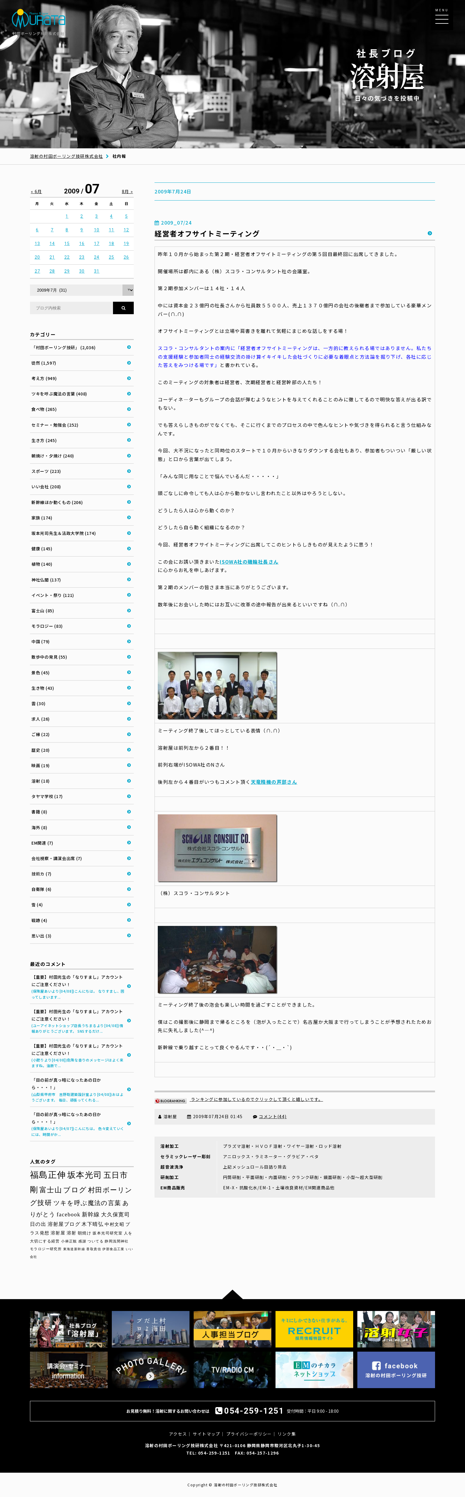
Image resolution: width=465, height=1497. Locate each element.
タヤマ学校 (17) (47, 796)
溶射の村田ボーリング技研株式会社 (66, 156)
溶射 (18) (40, 781)
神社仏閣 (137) (46, 580)
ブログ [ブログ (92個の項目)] (75, 1190)
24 (97, 257)
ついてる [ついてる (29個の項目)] (95, 1241)
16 (82, 243)
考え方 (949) (44, 378)
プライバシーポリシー (249, 1434)
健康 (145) (41, 549)
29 (67, 271)
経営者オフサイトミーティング (207, 233)
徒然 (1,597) (43, 363)
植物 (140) (41, 564)
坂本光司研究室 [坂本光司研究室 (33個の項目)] (107, 1233)
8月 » (127, 191)
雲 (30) (38, 703)
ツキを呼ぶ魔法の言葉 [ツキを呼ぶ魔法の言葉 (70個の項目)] (87, 1203)
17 (97, 243)
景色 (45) (40, 673)
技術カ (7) (41, 874)
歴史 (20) (40, 750)
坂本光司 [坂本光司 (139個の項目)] (84, 1175)
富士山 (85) (42, 611)
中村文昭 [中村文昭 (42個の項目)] (114, 1224)
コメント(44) (272, 1116)
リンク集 (287, 1434)
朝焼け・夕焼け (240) (52, 456)
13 (37, 243)
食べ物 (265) (44, 409)
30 (82, 271)
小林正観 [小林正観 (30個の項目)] (69, 1241)
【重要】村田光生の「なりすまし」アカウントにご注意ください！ (78, 987)
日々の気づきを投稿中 (387, 74)
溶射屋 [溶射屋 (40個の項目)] (58, 1233)
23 (82, 257)
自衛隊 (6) (41, 889)
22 (67, 257)
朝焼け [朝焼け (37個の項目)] (84, 1233)
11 (111, 230)
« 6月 (36, 191)
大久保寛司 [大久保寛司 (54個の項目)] (115, 1215)
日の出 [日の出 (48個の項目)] (38, 1224)
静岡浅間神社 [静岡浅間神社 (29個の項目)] (116, 1241)
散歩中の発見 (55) (49, 657)
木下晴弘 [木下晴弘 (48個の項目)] (92, 1224)
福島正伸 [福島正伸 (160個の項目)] (48, 1175)
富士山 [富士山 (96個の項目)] (50, 1190)
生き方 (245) (44, 440)
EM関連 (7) (42, 843)
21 (52, 257)
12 (126, 230)
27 (37, 271)
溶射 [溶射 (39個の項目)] (72, 1233)
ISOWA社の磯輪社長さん (249, 561)
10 (97, 230)
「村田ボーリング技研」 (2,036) (63, 347)
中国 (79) (40, 641)
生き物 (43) (42, 688)
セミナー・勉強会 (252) (55, 425)
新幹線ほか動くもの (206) (57, 502)
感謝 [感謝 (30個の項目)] (82, 1241)
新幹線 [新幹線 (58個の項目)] (91, 1214)
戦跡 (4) (39, 920)
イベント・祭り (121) (52, 595)
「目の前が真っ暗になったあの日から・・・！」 (78, 1090)
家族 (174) (41, 518)
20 (37, 257)
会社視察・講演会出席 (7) (56, 858)
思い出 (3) (41, 936)
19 (126, 243)
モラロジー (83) (47, 626)
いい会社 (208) (46, 487)
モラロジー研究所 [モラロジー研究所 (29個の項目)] (46, 1249)
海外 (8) (39, 827)
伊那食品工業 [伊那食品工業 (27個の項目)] (113, 1249)
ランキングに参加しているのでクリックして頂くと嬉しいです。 (239, 1099)
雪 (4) (37, 905)
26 (126, 257)
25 (111, 257)
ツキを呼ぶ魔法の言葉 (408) (59, 394)
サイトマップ (206, 1434)
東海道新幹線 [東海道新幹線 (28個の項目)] (74, 1249)
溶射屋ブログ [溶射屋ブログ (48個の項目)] (64, 1224)
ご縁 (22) (40, 734)
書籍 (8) (39, 812)
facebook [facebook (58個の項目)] (68, 1214)
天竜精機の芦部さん (274, 781)
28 (52, 271)
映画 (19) (40, 765)
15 (67, 243)
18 (111, 243)
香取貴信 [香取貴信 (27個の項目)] (93, 1249)
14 (52, 243)
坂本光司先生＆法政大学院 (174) (63, 533)
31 (97, 271)
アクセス (178, 1434)
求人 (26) (40, 719)
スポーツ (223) (46, 471)
